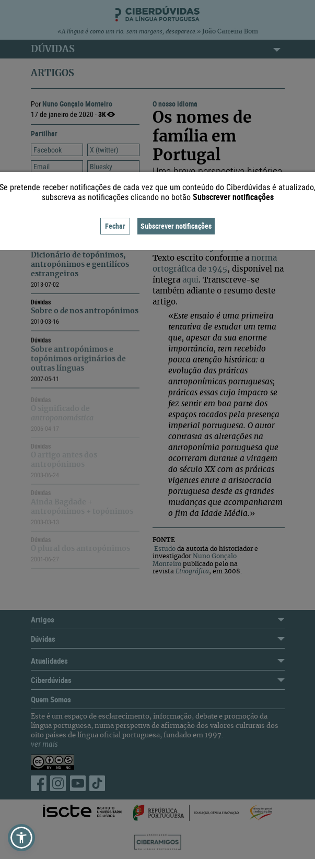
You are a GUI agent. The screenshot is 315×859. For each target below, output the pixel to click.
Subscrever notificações (176, 226)
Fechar (115, 226)
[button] (21, 838)
